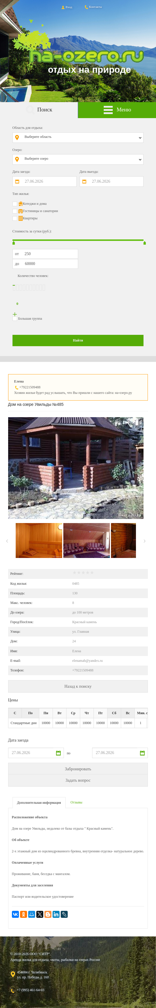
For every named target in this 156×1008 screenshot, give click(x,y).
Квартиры (30, 218)
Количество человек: (33, 276)
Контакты (93, 6)
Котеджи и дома (35, 204)
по (68, 753)
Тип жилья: (20, 194)
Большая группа (30, 319)
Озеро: (17, 150)
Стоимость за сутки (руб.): (32, 231)
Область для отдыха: (27, 128)
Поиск (39, 110)
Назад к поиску (78, 686)
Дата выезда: (89, 172)
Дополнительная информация (39, 803)
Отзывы (77, 802)
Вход (66, 7)
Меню (117, 110)
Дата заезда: (21, 172)
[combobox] (82, 138)
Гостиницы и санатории (40, 211)
